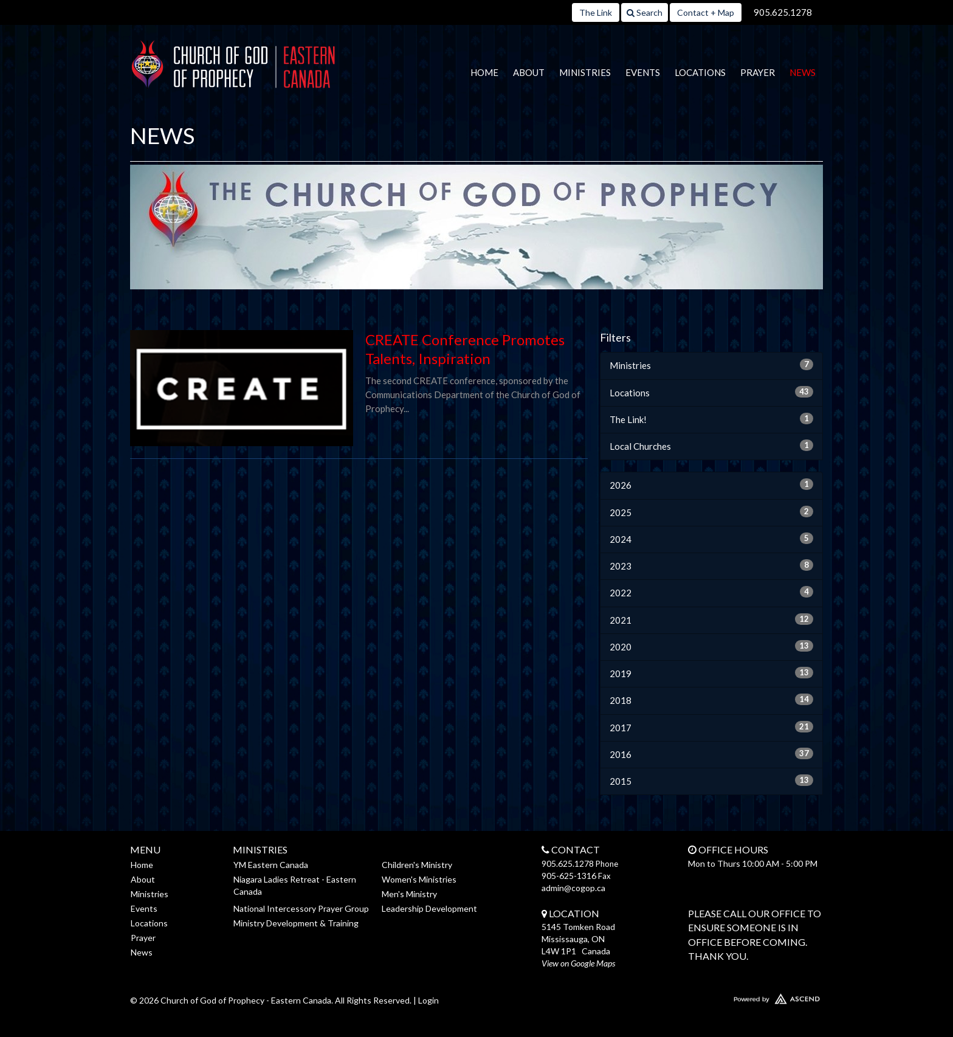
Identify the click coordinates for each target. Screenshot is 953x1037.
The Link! (711, 419)
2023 (711, 565)
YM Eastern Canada (270, 865)
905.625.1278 (783, 12)
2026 (711, 484)
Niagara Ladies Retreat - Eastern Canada (294, 885)
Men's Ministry (409, 894)
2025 (711, 512)
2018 (711, 700)
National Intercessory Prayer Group (301, 908)
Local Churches (711, 445)
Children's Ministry (417, 865)
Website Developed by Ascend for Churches (741, 996)
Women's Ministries (419, 879)
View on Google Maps (578, 963)
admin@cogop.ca (573, 888)
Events (642, 72)
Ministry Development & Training (296, 923)
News (803, 72)
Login (428, 1000)
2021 (711, 619)
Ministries (585, 72)
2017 (711, 727)
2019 (711, 673)
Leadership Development (429, 908)
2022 (711, 592)
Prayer (757, 72)
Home (484, 72)
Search (644, 12)
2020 (711, 646)
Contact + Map (705, 12)
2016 (711, 754)
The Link (595, 12)
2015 (711, 780)
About (529, 72)
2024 (711, 538)
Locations (700, 72)
